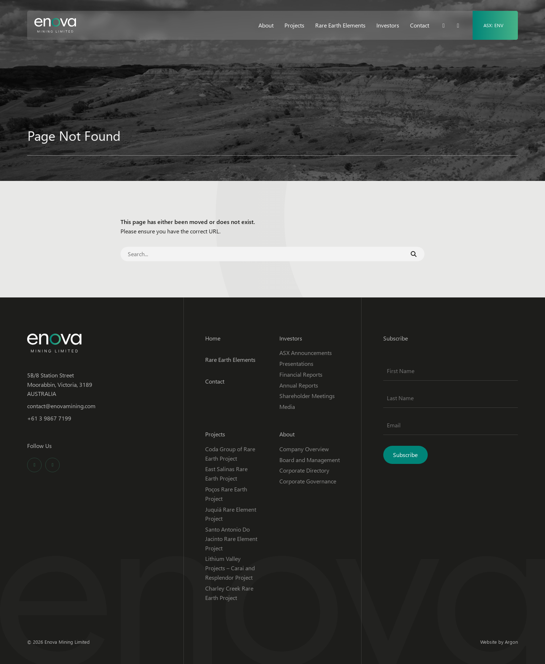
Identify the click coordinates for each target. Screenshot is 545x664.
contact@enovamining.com (61, 406)
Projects (294, 25)
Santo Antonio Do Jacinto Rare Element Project (231, 538)
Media (287, 406)
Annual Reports (298, 385)
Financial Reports (300, 374)
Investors (387, 25)
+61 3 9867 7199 (49, 418)
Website (488, 642)
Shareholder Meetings (307, 395)
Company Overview (304, 449)
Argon (511, 642)
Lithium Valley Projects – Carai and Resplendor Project (230, 568)
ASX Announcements (305, 352)
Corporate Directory (304, 470)
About (266, 25)
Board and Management (309, 460)
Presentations (296, 363)
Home (212, 338)
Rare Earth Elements (340, 25)
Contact (419, 25)
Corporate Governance (307, 481)
